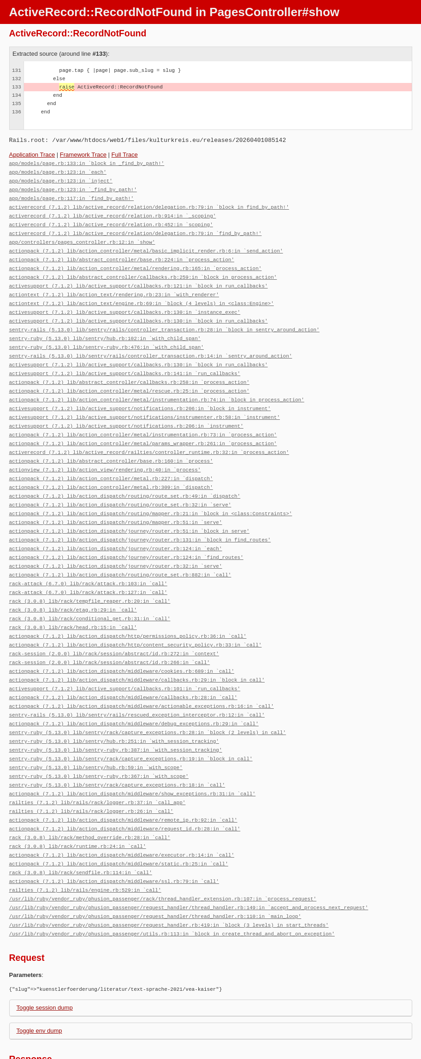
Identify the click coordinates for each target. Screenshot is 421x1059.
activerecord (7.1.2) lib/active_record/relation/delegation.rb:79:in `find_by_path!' (135, 229)
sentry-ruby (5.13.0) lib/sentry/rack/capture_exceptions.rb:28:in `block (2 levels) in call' (147, 702)
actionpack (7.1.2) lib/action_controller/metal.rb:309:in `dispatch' (111, 469)
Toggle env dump (39, 989)
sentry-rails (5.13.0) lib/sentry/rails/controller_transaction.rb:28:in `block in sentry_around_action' (164, 320)
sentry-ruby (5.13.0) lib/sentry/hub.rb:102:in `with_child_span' (105, 328)
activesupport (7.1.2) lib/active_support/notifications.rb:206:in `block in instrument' (140, 395)
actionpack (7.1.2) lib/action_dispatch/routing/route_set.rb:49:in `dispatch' (125, 478)
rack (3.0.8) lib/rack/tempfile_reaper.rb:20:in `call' (90, 577)
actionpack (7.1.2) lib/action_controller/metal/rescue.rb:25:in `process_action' (129, 378)
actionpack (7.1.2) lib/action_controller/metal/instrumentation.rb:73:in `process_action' (143, 420)
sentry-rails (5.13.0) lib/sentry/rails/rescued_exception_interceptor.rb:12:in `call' (137, 685)
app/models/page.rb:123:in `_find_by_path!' (73, 187)
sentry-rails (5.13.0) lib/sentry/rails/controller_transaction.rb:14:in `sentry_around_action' (150, 345)
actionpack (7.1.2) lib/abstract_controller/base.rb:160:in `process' (111, 444)
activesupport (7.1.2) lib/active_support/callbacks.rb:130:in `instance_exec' (125, 303)
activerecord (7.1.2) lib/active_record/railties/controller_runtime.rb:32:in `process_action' (149, 436)
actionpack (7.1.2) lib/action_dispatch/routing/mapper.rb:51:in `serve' (115, 503)
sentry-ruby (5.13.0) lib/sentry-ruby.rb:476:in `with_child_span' (106, 337)
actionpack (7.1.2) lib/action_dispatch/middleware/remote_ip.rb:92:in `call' (123, 785)
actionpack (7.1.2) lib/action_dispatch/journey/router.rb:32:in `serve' (115, 544)
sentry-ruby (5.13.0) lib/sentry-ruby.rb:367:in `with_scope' (99, 743)
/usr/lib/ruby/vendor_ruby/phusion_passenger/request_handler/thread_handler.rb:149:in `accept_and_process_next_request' (188, 868)
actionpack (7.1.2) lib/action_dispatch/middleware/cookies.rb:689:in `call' (121, 644)
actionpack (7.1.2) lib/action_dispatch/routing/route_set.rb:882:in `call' (120, 552)
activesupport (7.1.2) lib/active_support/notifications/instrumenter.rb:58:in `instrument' (144, 403)
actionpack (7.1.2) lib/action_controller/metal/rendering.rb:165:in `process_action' (135, 262)
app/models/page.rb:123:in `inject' (61, 179)
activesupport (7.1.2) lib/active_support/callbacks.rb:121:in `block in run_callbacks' (138, 279)
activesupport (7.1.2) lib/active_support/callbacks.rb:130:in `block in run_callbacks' (138, 312)
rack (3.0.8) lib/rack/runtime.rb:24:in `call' (77, 809)
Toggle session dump (45, 966)
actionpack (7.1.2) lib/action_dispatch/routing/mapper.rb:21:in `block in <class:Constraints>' (150, 494)
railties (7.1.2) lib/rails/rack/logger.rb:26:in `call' (91, 776)
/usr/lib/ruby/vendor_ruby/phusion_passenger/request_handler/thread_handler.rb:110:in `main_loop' (155, 876)
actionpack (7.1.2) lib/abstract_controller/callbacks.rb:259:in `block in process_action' (143, 270)
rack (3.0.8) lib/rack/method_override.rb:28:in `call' (90, 801)
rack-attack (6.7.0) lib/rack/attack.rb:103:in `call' (88, 561)
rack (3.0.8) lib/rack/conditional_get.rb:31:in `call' (90, 594)
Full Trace (125, 154)
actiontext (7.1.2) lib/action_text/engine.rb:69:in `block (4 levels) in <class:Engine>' (141, 295)
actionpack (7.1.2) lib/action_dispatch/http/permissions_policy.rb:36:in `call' (128, 610)
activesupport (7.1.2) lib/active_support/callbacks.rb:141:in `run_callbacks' (125, 362)
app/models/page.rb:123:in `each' (58, 171)
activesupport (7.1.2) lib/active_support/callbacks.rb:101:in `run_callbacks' (125, 660)
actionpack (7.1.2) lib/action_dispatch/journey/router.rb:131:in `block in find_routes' (140, 519)
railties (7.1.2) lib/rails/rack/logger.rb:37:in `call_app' (97, 768)
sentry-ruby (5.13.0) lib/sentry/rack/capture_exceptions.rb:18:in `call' (117, 751)
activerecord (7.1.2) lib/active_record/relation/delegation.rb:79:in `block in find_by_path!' (149, 204)
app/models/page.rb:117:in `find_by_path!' (71, 196)
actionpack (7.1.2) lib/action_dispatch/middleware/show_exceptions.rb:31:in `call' (132, 760)
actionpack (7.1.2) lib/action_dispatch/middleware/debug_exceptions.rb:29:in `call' (134, 693)
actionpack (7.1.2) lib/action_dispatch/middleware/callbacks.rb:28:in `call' (123, 668)
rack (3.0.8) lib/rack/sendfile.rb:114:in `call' (80, 834)
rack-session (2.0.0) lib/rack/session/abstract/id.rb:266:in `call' (109, 635)
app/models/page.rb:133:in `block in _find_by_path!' (87, 162)
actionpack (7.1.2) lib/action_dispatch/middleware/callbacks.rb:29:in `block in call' (137, 652)
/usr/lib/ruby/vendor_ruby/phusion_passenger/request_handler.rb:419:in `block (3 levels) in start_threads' (169, 884)
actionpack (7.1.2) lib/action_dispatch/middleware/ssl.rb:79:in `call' (114, 843)
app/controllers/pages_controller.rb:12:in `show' (82, 237)
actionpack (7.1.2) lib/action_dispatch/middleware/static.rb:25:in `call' (118, 826)
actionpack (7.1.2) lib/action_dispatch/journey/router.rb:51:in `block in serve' (129, 511)
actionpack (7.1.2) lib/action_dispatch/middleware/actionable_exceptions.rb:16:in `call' (141, 677)
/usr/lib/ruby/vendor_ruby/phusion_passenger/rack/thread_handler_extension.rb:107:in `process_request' (163, 859)
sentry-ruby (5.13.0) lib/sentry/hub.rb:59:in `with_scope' (96, 735)
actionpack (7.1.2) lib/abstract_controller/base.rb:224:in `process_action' (121, 254)
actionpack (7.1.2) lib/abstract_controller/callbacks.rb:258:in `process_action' (129, 370)
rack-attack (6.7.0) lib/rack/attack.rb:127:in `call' (88, 569)
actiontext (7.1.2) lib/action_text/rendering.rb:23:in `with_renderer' (114, 287)
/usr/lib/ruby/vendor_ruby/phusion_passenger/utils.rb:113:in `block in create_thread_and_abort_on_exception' (172, 892)
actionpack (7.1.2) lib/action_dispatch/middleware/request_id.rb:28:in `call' (125, 793)
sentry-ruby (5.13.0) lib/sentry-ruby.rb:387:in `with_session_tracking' (115, 718)
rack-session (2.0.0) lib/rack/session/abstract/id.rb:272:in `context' (114, 627)
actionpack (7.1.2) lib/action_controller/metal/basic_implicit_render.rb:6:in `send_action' (146, 245)
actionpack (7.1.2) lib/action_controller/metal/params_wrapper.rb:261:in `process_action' (143, 428)
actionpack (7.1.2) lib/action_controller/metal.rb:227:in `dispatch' (111, 461)
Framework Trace (83, 154)
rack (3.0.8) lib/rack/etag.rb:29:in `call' (73, 585)
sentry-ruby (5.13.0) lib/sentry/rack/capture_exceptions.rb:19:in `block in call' (131, 727)
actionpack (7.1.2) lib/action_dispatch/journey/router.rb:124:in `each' (115, 527)
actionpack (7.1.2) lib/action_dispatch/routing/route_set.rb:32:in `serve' (120, 486)
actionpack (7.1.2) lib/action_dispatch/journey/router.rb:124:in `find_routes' (126, 536)
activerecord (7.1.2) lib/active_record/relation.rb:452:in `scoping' (111, 221)
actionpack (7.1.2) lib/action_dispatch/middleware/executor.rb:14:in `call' (121, 818)
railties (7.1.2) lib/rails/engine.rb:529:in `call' (85, 851)
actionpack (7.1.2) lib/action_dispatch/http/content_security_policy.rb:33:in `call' (135, 619)
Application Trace (32, 154)
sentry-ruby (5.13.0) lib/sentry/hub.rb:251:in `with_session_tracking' (114, 710)
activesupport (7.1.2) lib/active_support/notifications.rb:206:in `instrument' (126, 411)
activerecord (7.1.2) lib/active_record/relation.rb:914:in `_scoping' (112, 212)
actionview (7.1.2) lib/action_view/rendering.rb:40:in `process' (105, 453)
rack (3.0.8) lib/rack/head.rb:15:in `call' (73, 602)
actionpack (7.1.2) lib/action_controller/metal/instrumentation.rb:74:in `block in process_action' (156, 386)
